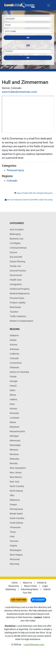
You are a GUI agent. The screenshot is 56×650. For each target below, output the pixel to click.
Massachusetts (17, 431)
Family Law (15, 266)
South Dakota (16, 522)
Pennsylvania (16, 509)
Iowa (12, 404)
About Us (27, 582)
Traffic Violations (18, 316)
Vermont (14, 541)
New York (14, 481)
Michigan (14, 436)
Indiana (13, 399)
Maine (13, 422)
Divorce (13, 252)
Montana (14, 454)
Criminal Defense (18, 247)
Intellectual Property (20, 289)
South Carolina (17, 518)
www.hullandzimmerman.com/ (19, 91)
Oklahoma (15, 500)
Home (15, 582)
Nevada (13, 463)
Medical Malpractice (20, 293)
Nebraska (14, 458)
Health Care (16, 279)
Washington (16, 550)
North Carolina (17, 486)
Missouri (14, 449)
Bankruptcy (15, 234)
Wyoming (14, 564)
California (14, 353)
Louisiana (14, 417)
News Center (30, 586)
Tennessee (15, 527)
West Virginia (16, 554)
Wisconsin (15, 559)
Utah (12, 536)
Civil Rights (15, 243)
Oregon (13, 504)
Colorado (12, 180)
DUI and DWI (16, 257)
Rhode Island (16, 513)
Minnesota (15, 440)
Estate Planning (17, 261)
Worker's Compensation (21, 321)
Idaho (12, 390)
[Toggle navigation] (48, 5)
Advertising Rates (29, 589)
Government (16, 275)
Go (28, 37)
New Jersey (16, 472)
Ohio (12, 495)
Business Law (16, 238)
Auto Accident (17, 229)
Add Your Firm (18, 600)
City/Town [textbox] (10, 31)
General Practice (18, 270)
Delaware (14, 367)
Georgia (13, 381)
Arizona (13, 344)
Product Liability (17, 302)
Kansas (13, 408)
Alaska (13, 340)
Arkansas (14, 349)
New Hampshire (18, 468)
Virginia (13, 545)
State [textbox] (8, 25)
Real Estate (15, 307)
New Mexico (16, 477)
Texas (13, 532)
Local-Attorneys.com (34, 644)
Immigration (16, 284)
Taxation (14, 311)
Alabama (14, 335)
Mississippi (15, 445)
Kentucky (14, 413)
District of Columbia (19, 372)
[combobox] (28, 19)
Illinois (13, 395)
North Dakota (16, 490)
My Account (38, 600)
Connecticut (16, 363)
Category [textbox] (10, 19)
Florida (13, 376)
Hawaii (13, 385)
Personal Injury (15, 170)
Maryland (14, 427)
